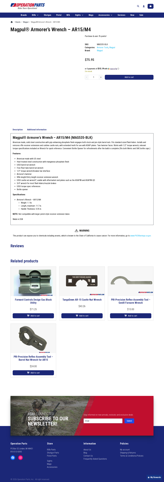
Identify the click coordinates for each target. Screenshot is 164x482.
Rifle (35, 16)
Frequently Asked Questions (95, 459)
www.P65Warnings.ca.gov (140, 245)
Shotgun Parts (53, 453)
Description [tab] (18, 139)
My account (125, 449)
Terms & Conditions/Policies (131, 456)
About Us (87, 449)
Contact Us (88, 456)
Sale (141, 16)
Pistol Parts (52, 456)
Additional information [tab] (37, 139)
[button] (119, 70)
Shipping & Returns (128, 453)
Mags (91, 16)
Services (121, 16)
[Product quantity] (93, 78)
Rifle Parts (51, 449)
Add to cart (129, 78)
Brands (24, 16)
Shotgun (47, 16)
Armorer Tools (102, 49)
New (132, 16)
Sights (79, 16)
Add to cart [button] (35, 325)
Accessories (105, 16)
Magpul (25, 23)
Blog (85, 453)
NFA (68, 16)
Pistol (58, 16)
